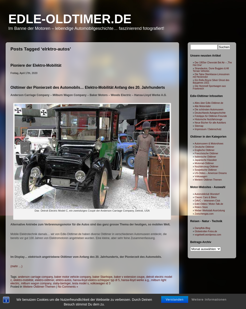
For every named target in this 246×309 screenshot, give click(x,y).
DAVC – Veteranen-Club (207, 200)
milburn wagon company (36, 283)
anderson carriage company (35, 276)
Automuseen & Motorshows (209, 143)
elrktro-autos (63, 280)
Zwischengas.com (204, 213)
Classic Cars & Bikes (206, 197)
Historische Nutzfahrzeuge (208, 119)
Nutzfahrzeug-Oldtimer (207, 166)
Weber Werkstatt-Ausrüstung (210, 210)
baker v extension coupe (129, 276)
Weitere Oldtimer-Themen (39, 286)
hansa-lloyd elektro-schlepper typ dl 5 (96, 280)
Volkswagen (201, 176)
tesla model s (80, 283)
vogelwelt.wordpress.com (208, 234)
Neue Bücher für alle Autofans (210, 122)
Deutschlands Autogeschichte (210, 113)
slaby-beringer (61, 283)
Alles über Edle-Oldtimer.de (209, 103)
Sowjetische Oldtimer (206, 170)
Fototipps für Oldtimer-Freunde (211, 116)
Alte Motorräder (203, 106)
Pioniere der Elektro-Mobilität (36, 65)
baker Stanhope (103, 276)
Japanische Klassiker (206, 160)
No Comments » (68, 286)
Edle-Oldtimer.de (70, 19)
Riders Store (201, 207)
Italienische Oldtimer (205, 156)
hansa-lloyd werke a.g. (135, 280)
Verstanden (175, 301)
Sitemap (199, 126)
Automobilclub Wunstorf (207, 194)
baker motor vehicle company (72, 276)
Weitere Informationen (208, 301)
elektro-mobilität (23, 280)
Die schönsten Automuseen (209, 109)
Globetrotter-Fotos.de (206, 231)
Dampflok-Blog (202, 228)
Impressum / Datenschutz (208, 129)
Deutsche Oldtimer (204, 147)
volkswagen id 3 (100, 283)
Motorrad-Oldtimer (204, 163)
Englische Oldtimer (205, 150)
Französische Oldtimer (206, 153)
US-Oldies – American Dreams (211, 173)
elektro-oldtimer (44, 280)
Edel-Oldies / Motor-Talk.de (209, 204)
